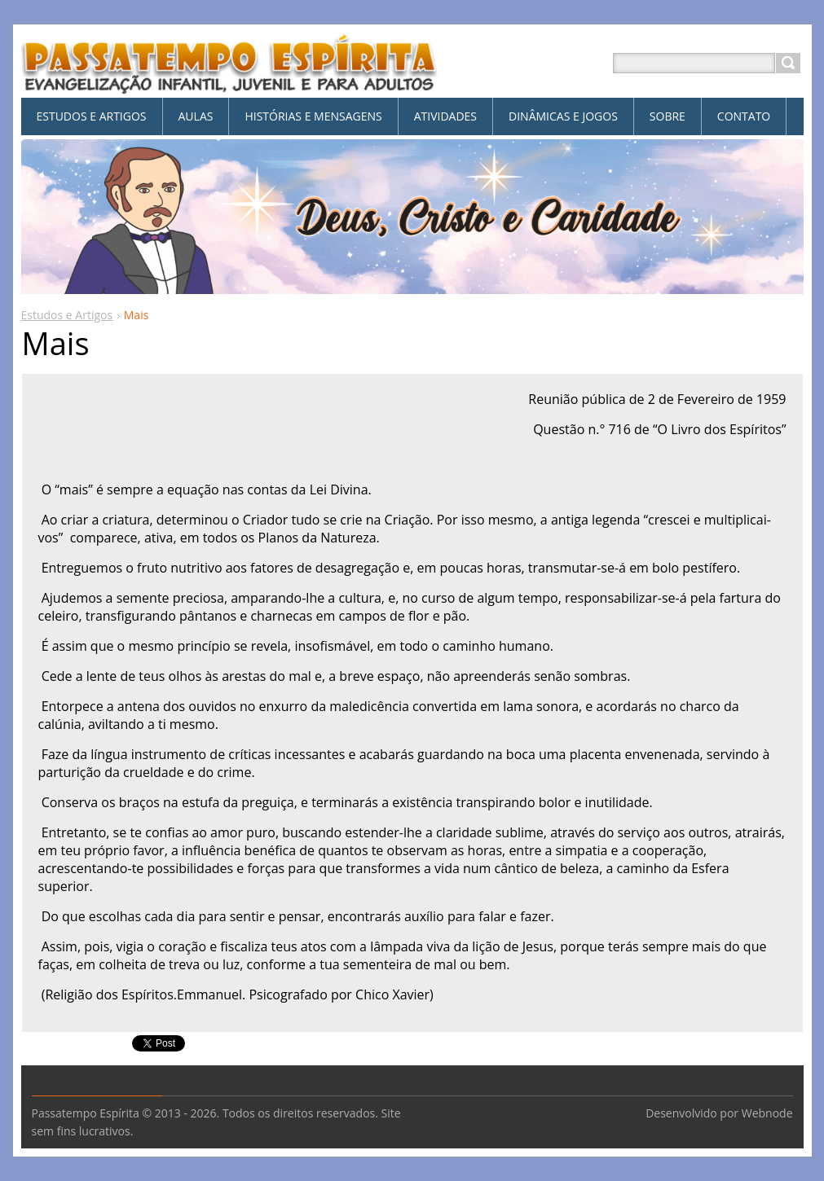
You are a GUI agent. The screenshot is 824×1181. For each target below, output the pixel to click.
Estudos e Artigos (67, 315)
